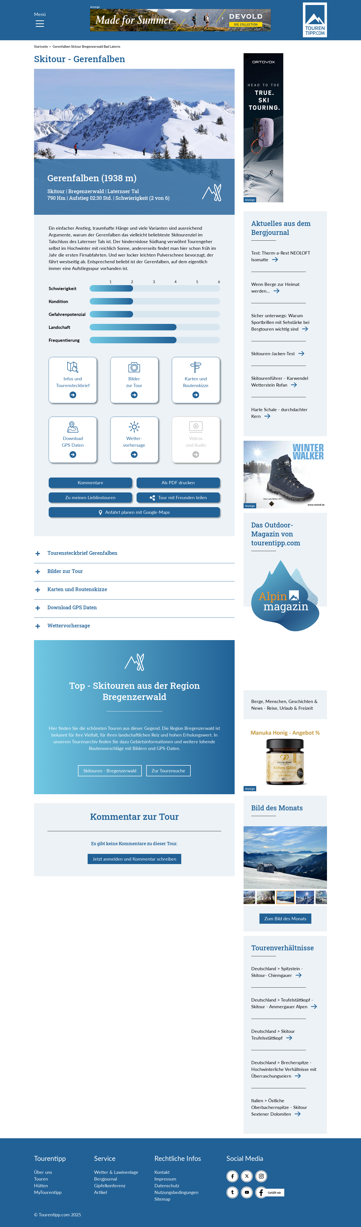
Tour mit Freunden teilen (178, 498)
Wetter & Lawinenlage (116, 1172)
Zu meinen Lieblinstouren (90, 497)
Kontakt (162, 1172)
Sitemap (162, 1199)
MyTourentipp (48, 1192)
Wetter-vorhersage (134, 447)
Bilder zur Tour (134, 387)
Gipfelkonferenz (109, 1185)
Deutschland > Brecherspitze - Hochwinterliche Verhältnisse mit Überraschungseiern (283, 1069)
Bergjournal (105, 1179)
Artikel (100, 1192)
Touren (41, 1179)
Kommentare (90, 482)
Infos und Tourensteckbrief (73, 387)
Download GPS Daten (73, 447)
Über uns (43, 1172)
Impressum (165, 1179)
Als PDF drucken (178, 482)
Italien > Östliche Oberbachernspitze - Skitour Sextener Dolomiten (279, 1107)
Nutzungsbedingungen (176, 1192)
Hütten (41, 1185)
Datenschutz (166, 1185)
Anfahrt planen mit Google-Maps (134, 512)
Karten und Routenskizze (196, 387)
